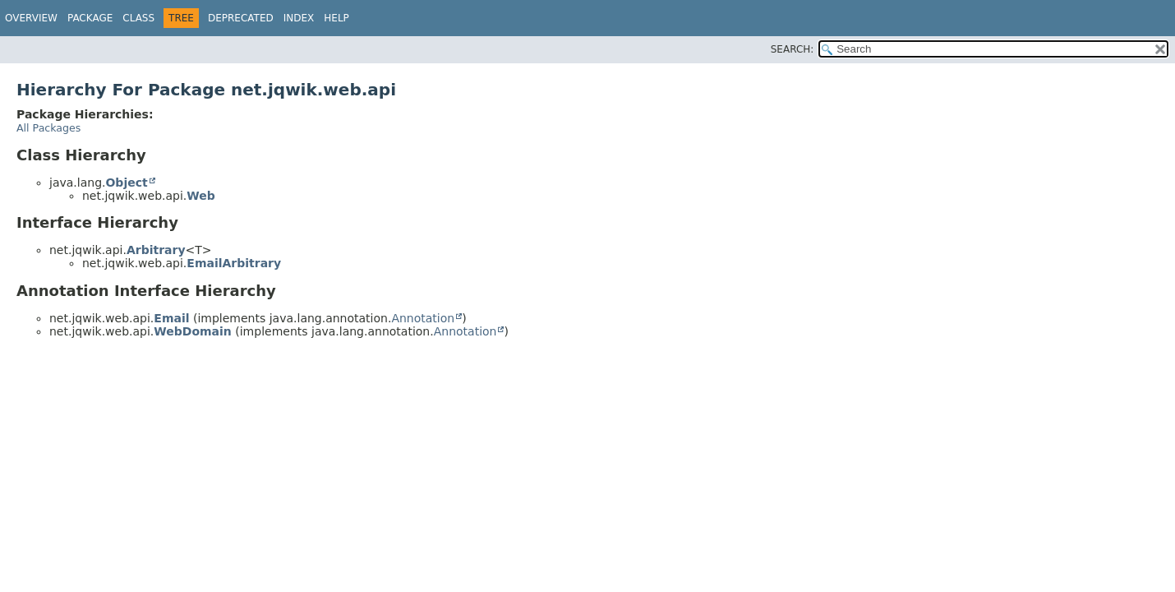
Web (200, 195)
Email (171, 318)
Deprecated (241, 18)
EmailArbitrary (234, 263)
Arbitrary (156, 250)
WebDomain (193, 331)
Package (90, 18)
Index (299, 18)
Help (336, 18)
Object (126, 182)
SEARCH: (792, 49)
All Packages (48, 128)
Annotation (422, 318)
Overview (31, 18)
